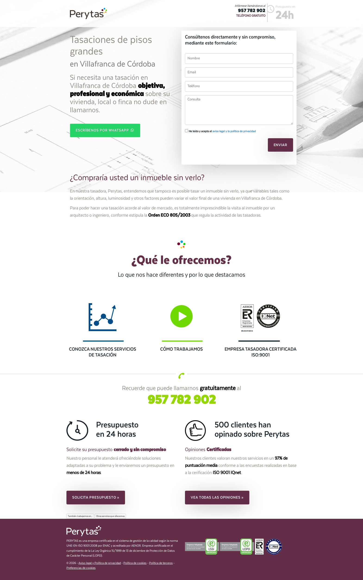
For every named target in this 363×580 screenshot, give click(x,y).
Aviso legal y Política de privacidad (99, 563)
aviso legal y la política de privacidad (234, 131)
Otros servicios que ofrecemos (110, 516)
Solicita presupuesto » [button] (95, 497)
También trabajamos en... (80, 516)
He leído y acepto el (220, 131)
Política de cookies (135, 563)
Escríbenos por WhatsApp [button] (105, 130)
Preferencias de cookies (81, 568)
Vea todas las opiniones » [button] (217, 497)
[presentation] (216, 146)
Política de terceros (161, 563)
